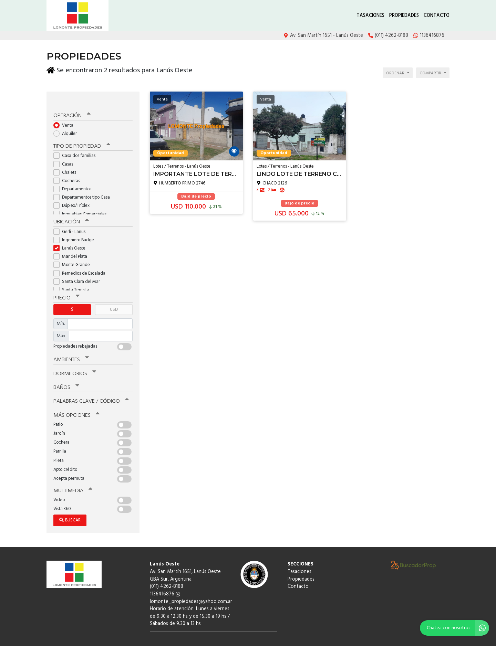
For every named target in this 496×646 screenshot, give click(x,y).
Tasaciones (370, 16)
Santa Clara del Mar (78, 270)
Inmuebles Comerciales (82, 203)
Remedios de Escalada (81, 262)
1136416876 (165, 580)
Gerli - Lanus (71, 220)
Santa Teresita (73, 278)
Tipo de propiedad (80, 135)
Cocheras (68, 170)
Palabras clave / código (90, 388)
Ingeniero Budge (76, 228)
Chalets (67, 161)
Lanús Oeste (71, 237)
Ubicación (70, 211)
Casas (65, 153)
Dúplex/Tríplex (73, 195)
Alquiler (67, 123)
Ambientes (70, 347)
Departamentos (74, 178)
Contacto (437, 16)
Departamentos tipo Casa (83, 186)
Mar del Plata (72, 245)
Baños (66, 375)
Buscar (70, 506)
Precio (66, 286)
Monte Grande (73, 254)
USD (114, 297)
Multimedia (72, 477)
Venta (65, 115)
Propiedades (404, 16)
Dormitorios (73, 361)
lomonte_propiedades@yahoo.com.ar (191, 587)
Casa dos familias (76, 145)
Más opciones (75, 402)
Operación (71, 106)
